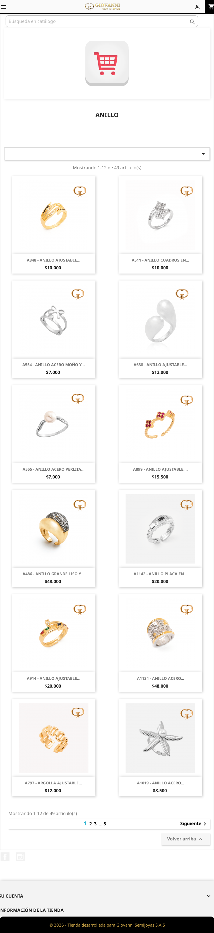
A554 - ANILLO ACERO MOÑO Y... (53, 364)
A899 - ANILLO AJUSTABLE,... (160, 469)
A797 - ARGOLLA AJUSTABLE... (53, 782)
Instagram (20, 856)
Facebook (5, 856)
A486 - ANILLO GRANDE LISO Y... (53, 573)
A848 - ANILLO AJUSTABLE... (53, 260)
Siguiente (194, 824)
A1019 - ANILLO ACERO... (160, 782)
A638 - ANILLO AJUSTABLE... (160, 364)
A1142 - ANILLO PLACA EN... (160, 573)
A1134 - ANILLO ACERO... (160, 678)
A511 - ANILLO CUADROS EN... (160, 260)
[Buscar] (102, 21)
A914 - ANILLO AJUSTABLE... (53, 678)
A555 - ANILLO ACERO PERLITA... (54, 469)
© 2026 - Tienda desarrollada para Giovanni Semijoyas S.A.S (107, 925)
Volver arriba (185, 839)
